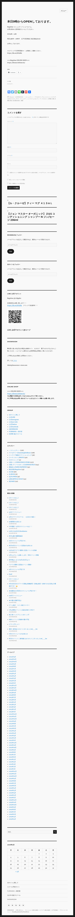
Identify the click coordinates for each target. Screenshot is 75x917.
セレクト (36, 98)
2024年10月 (13, 661)
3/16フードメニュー (15, 512)
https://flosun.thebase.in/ (16, 393)
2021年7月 (12, 754)
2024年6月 (12, 671)
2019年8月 (12, 809)
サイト (9, 163)
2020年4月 (12, 790)
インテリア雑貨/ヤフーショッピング (20, 455)
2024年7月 (12, 669)
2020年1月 (12, 797)
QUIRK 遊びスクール (15, 434)
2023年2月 (12, 709)
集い (19, 100)
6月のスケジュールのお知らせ (18, 634)
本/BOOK (12, 474)
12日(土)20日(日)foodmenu (18, 531)
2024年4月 (12, 676)
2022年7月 (12, 726)
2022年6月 (12, 728)
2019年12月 (12, 800)
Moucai (12, 97)
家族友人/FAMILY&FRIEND (18, 467)
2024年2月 (12, 680)
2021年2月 (12, 766)
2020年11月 (12, 774)
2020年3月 (12, 793)
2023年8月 (12, 695)
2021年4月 (12, 762)
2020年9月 (12, 778)
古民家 (49, 98)
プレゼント (45, 98)
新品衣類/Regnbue (15, 469)
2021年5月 (12, 759)
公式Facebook (13, 427)
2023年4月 (12, 704)
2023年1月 (12, 712)
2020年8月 (12, 781)
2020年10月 (13, 776)
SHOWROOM (13, 429)
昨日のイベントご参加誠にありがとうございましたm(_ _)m (28, 638)
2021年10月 (12, 747)
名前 (9, 147)
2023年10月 (13, 690)
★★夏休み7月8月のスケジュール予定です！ (23, 591)
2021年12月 (12, 743)
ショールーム (30, 98)
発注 (11, 100)
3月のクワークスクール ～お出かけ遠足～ (22, 517)
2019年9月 (12, 807)
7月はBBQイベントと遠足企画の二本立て (22, 610)
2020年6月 (12, 785)
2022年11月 (12, 716)
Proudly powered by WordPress (20, 912)
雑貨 (22, 100)
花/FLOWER (13, 476)
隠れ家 (16, 100)
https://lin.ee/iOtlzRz (14, 305)
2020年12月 (13, 771)
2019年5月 (12, 816)
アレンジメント (46, 97)
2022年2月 (12, 738)
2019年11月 (12, 802)
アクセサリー (38, 97)
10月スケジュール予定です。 (18, 541)
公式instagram (14, 419)
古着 (53, 98)
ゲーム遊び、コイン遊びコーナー (19, 605)
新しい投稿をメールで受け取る (17, 183)
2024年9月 (12, 664)
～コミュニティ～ (28, 97)
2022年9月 (12, 721)
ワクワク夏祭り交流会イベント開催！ (20, 564)
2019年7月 (12, 812)
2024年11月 (12, 659)
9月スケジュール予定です (17, 569)
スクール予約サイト (13, 887)
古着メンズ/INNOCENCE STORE (19, 462)
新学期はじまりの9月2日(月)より (19, 560)
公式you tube (13, 422)
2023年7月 (12, 697)
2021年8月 (12, 752)
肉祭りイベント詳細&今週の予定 (19, 619)
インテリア (53, 97)
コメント (10, 121)
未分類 (11, 472)
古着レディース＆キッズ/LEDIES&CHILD (22, 464)
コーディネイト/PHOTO (16, 457)
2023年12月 (13, 685)
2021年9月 (12, 750)
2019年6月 (12, 814)
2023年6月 (12, 700)
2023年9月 (12, 692)
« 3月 (17, 871)
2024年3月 (12, 678)
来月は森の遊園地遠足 (16, 536)
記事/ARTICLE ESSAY (16, 479)
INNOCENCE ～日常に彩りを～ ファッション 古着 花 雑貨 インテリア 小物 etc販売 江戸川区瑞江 (32, 910)
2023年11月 (12, 688)
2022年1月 (12, 740)
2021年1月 (12, 769)
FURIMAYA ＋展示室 (15, 431)
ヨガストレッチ (14, 460)
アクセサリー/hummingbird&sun (20, 453)
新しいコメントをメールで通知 (17, 179)
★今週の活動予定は (15, 600)
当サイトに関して (14, 415)
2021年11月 (12, 745)
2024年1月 (12, 683)
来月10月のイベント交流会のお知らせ (20, 545)
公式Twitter (13, 424)
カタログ (9, 98)
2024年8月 (12, 666)
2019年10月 (12, 805)
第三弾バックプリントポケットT (19, 615)
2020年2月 (12, 795)
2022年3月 (12, 735)
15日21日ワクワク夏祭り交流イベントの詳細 (23, 550)
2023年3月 (12, 707)
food (10, 574)
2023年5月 (12, 702)
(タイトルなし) (13, 498)
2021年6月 (12, 757)
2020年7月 (12, 783)
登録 (10, 251)
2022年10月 (13, 719)
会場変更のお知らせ (15, 521)
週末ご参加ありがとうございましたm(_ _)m (23, 629)
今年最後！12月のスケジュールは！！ (20, 526)
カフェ (14, 98)
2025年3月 (12, 657)
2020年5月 (12, 788)
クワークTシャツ (14, 624)
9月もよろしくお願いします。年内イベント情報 (24, 555)
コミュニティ (23, 98)
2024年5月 (12, 673)
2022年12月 (13, 714)
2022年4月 (12, 733)
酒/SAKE (12, 481)
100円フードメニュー (15, 595)
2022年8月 (12, 723)
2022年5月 (12, 731)
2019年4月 (12, 819)
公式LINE (12, 417)
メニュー (63, 11)
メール (9, 155)
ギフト (17, 98)
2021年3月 (12, 764)
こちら (15, 360)
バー (40, 98)
